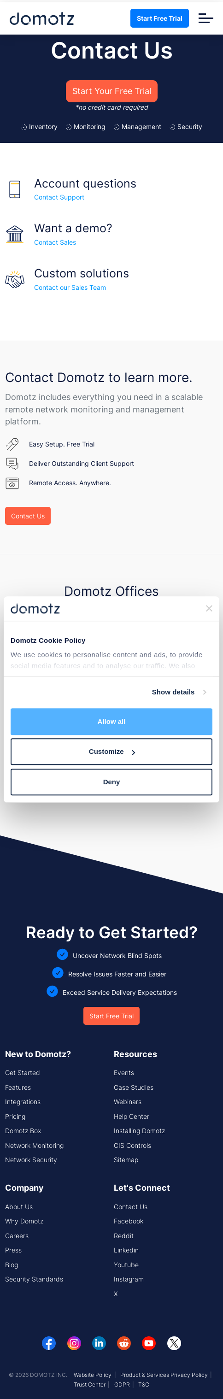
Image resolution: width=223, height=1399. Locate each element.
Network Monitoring (34, 1145)
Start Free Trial (159, 18)
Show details (173, 692)
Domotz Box (23, 1130)
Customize (112, 751)
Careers (17, 1235)
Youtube (126, 1264)
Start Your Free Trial (111, 91)
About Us (19, 1206)
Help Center (131, 1116)
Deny (111, 782)
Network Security (31, 1159)
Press (13, 1250)
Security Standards (34, 1279)
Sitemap (126, 1159)
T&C (143, 1384)
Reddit (124, 1235)
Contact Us (28, 515)
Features (18, 1087)
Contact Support (59, 197)
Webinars (127, 1101)
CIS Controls (132, 1145)
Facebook (128, 1221)
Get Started (22, 1072)
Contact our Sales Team (70, 287)
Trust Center (90, 1384)
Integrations (23, 1101)
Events (124, 1072)
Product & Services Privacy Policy (164, 1375)
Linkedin (126, 1250)
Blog (11, 1264)
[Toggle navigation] (206, 18)
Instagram (129, 1279)
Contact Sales (55, 242)
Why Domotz (24, 1221)
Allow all (112, 721)
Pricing (15, 1116)
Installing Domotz (139, 1130)
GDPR (122, 1384)
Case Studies (133, 1087)
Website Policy (93, 1375)
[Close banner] (209, 608)
